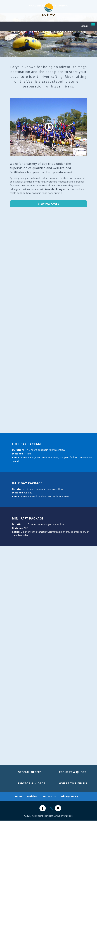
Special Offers (30, 772)
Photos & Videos (32, 783)
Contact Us (49, 796)
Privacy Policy (69, 796)
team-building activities (59, 189)
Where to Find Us (73, 783)
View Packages (48, 203)
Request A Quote (72, 772)
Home (19, 796)
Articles (32, 796)
